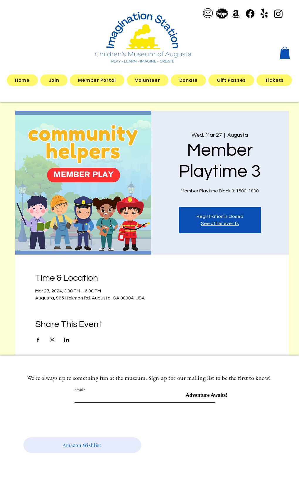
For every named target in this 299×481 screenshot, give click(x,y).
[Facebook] (250, 13)
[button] (285, 53)
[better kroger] (222, 13)
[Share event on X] (52, 340)
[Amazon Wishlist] (82, 445)
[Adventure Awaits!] (207, 395)
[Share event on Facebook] (38, 340)
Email (79, 390)
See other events (220, 223)
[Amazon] (236, 13)
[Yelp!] (264, 13)
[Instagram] (278, 13)
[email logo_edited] (208, 13)
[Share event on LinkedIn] (67, 340)
